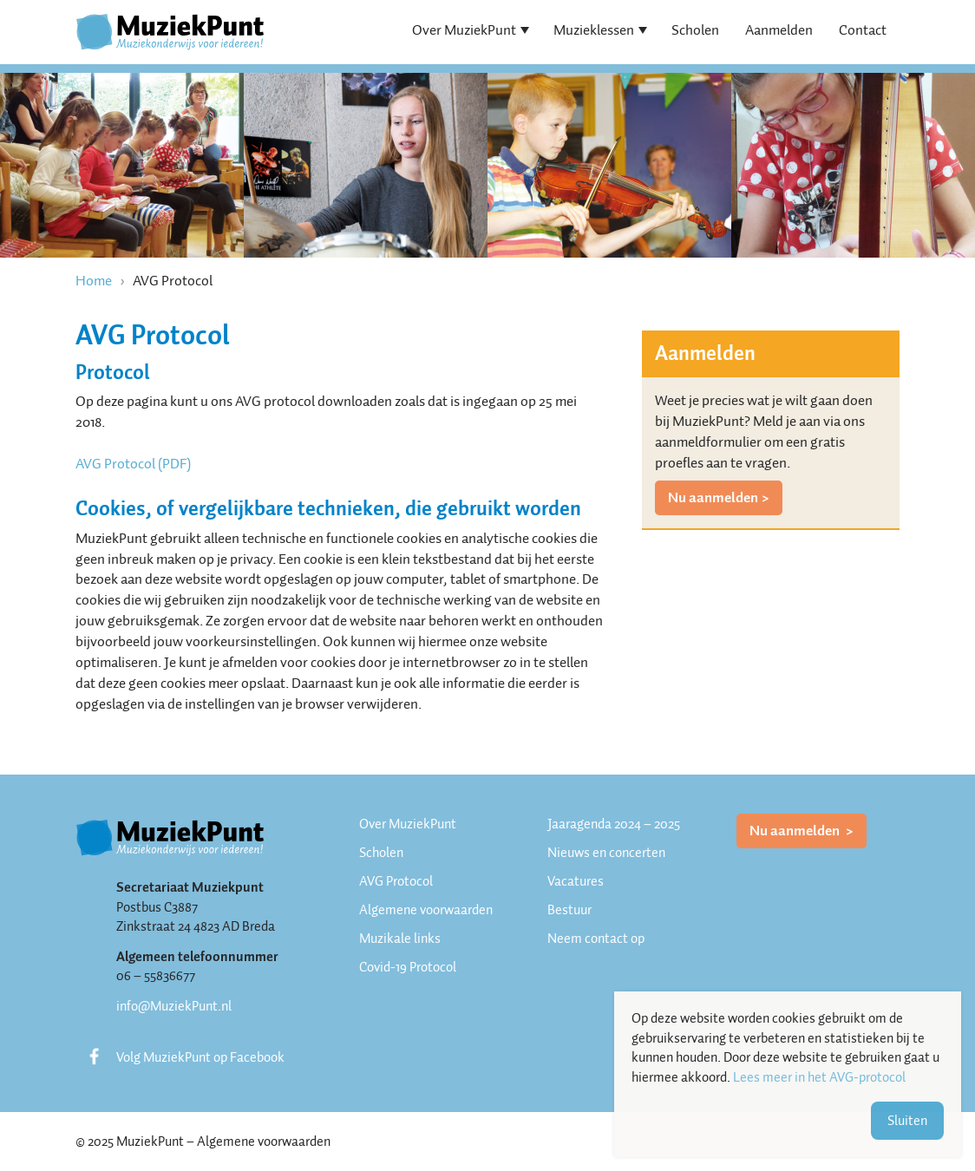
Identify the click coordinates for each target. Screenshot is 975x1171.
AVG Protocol (396, 881)
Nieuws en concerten (606, 852)
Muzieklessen (593, 30)
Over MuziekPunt (464, 30)
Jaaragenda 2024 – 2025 (613, 824)
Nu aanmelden (713, 497)
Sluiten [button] (907, 1120)
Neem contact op (596, 938)
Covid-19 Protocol (407, 967)
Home (93, 280)
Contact (863, 30)
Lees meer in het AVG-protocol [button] (819, 1078)
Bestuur (569, 910)
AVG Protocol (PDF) (133, 463)
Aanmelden (779, 30)
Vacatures (575, 881)
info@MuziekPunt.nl (174, 1006)
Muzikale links (400, 938)
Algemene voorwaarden (426, 910)
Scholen (695, 30)
